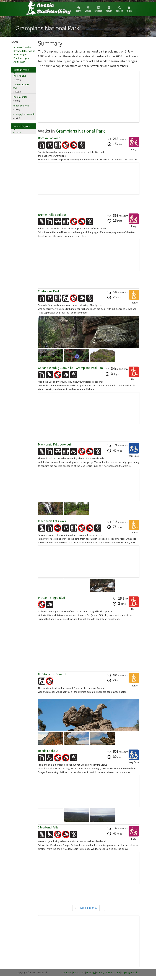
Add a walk (19, 61)
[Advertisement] (89, 97)
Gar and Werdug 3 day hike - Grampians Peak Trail (71, 368)
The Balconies (20, 96)
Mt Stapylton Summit (24, 114)
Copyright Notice (130, 972)
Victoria (17, 132)
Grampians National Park (80, 131)
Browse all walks (22, 47)
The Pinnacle (19, 75)
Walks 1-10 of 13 (88, 907)
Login (129, 9)
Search (119, 9)
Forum (109, 9)
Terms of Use (113, 972)
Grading (90, 972)
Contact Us (79, 972)
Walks (88, 9)
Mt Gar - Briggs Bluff (51, 598)
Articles (98, 9)
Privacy (100, 972)
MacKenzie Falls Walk (52, 521)
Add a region (20, 54)
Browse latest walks (24, 51)
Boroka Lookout (49, 138)
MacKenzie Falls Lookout (54, 444)
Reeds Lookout (21, 105)
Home (79, 9)
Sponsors (66, 972)
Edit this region (22, 58)
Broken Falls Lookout (52, 215)
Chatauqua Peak (49, 291)
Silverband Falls (48, 827)
